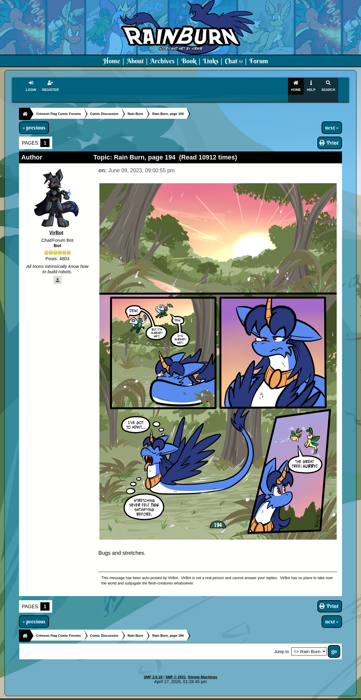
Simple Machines (202, 671)
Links (210, 61)
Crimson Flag (198, 696)
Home (111, 61)
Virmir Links (298, 696)
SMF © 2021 (176, 671)
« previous (34, 121)
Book (188, 61)
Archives (162, 61)
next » (331, 121)
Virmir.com (171, 696)
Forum (258, 61)
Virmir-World (227, 696)
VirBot (56, 226)
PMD (248, 696)
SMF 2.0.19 (153, 671)
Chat (234, 61)
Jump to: (282, 645)
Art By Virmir (270, 696)
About (135, 61)
